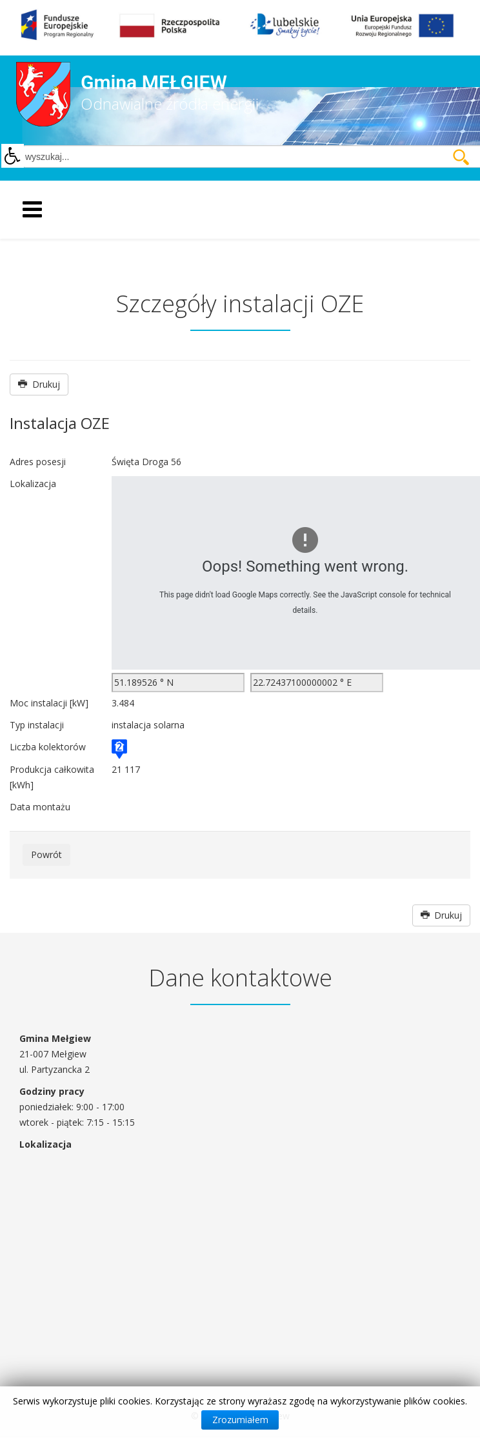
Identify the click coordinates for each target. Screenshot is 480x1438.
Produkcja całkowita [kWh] (52, 777)
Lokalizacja (33, 483)
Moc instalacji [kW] (49, 703)
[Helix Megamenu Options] (86, 209)
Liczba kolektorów (48, 747)
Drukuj (39, 384)
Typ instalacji (37, 725)
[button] (12, 156)
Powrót (46, 854)
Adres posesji (38, 461)
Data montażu (40, 807)
